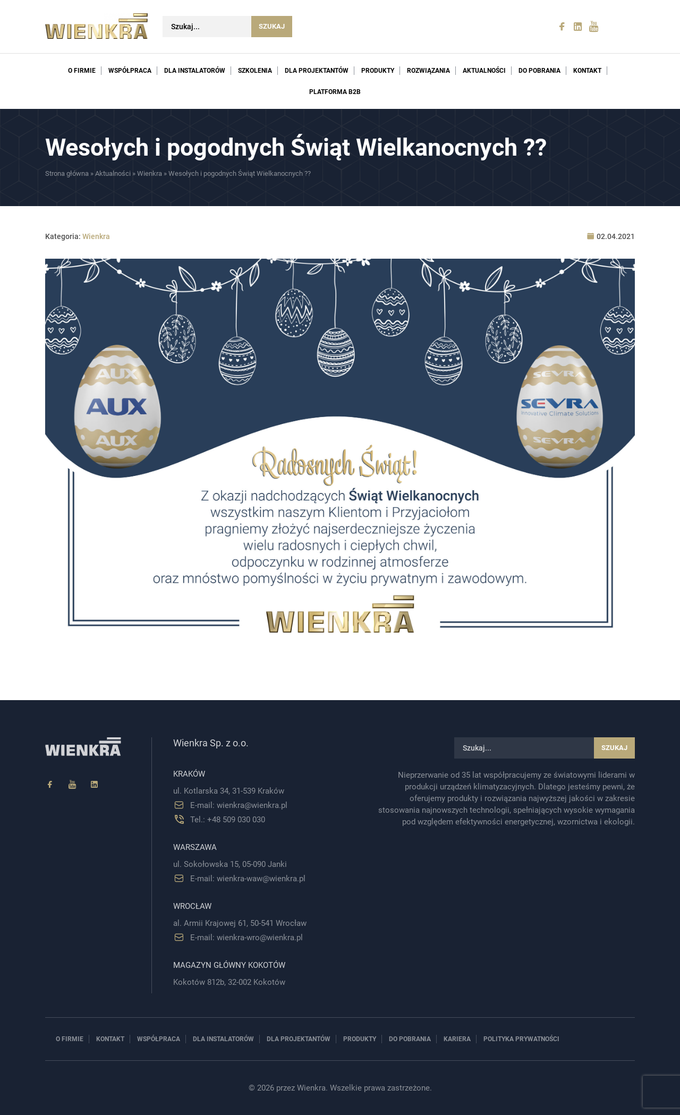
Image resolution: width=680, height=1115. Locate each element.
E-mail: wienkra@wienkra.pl (238, 805)
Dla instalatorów (194, 70)
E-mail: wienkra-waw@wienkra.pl (247, 878)
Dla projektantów (316, 70)
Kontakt (587, 70)
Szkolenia (255, 70)
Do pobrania (539, 70)
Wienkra (149, 173)
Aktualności (484, 70)
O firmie (82, 70)
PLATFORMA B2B (335, 92)
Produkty (377, 70)
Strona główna (67, 173)
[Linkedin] (94, 784)
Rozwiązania (428, 70)
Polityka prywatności (521, 1039)
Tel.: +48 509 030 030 (227, 819)
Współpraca (129, 70)
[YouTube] (72, 784)
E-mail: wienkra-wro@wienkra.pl (246, 937)
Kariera (457, 1039)
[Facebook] (50, 784)
